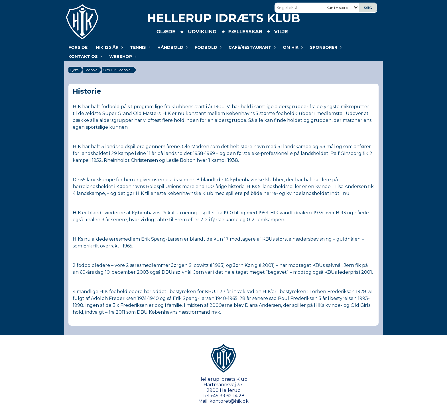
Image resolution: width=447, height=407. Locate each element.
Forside (78, 47)
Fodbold (207, 47)
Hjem (74, 70)
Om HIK (292, 47)
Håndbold (171, 47)
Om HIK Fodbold (117, 70)
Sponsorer (325, 47)
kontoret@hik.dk (229, 401)
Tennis (139, 47)
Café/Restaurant (251, 47)
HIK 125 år (108, 47)
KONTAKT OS (84, 56)
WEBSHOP (122, 56)
